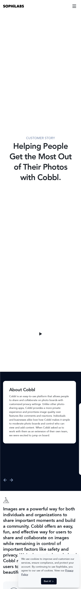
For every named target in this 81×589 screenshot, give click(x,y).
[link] (13, 6)
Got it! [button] (49, 581)
